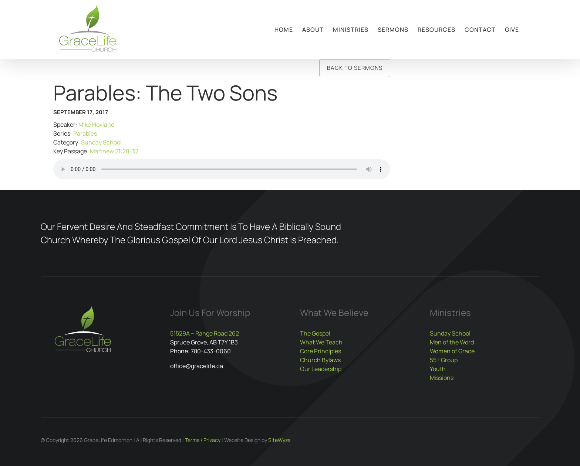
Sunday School (101, 142)
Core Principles (320, 351)
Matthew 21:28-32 (114, 151)
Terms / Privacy (202, 439)
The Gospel (315, 333)
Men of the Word (452, 342)
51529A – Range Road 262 (204, 333)
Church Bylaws (320, 360)
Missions (441, 378)
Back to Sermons (354, 68)
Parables (85, 133)
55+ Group (444, 360)
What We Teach (321, 342)
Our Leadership (320, 369)
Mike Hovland (96, 124)
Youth (438, 369)
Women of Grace (452, 351)
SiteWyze (279, 439)
